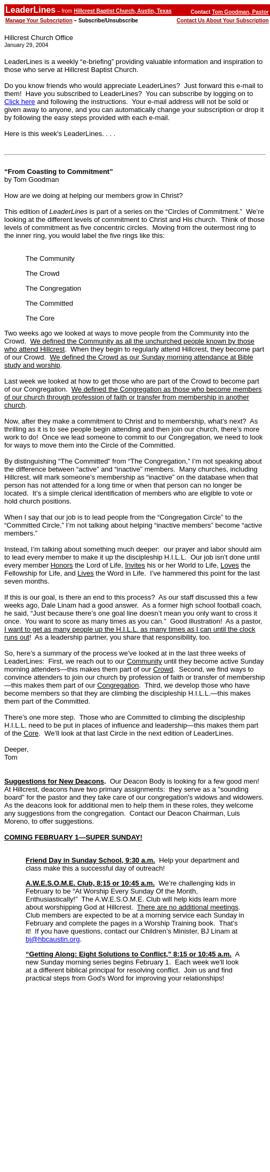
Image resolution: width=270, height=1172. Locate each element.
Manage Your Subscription (39, 20)
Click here (19, 102)
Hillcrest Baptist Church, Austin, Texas (122, 11)
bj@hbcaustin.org (53, 939)
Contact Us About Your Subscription (223, 20)
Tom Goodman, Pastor (240, 12)
